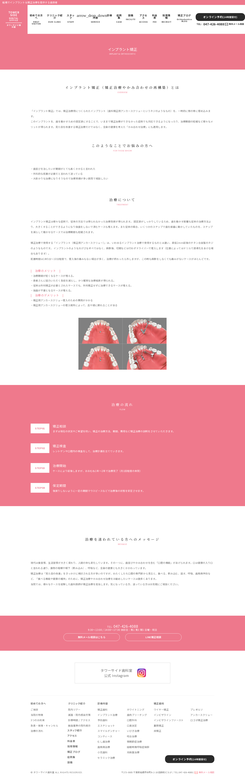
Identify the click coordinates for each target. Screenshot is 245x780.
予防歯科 (102, 720)
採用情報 (167, 18)
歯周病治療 (103, 747)
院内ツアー (74, 709)
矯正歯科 (102, 709)
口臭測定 (132, 725)
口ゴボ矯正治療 (199, 720)
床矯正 (157, 731)
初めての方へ (36, 19)
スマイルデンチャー (108, 731)
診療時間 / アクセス (79, 720)
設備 (130, 17)
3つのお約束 (38, 720)
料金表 (154, 18)
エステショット (106, 725)
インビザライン (162, 715)
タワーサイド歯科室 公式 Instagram (116, 673)
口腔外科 (132, 720)
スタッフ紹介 (74, 730)
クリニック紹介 (55, 18)
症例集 (119, 18)
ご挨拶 (34, 709)
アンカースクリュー (201, 715)
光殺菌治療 (133, 752)
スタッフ (70, 18)
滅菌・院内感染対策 (79, 715)
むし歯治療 (103, 741)
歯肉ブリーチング (137, 715)
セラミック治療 (106, 758)
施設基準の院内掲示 (79, 725)
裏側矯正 (159, 725)
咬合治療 (132, 736)
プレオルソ (196, 709)
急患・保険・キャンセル (44, 725)
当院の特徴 (37, 715)
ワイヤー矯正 (161, 709)
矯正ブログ (184, 18)
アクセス (143, 18)
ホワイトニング (135, 709)
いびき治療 (133, 731)
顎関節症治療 (134, 741)
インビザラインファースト (169, 720)
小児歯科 (102, 752)
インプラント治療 (107, 715)
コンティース (104, 736)
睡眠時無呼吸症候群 (138, 747)
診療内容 (95, 18)
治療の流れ (37, 731)
